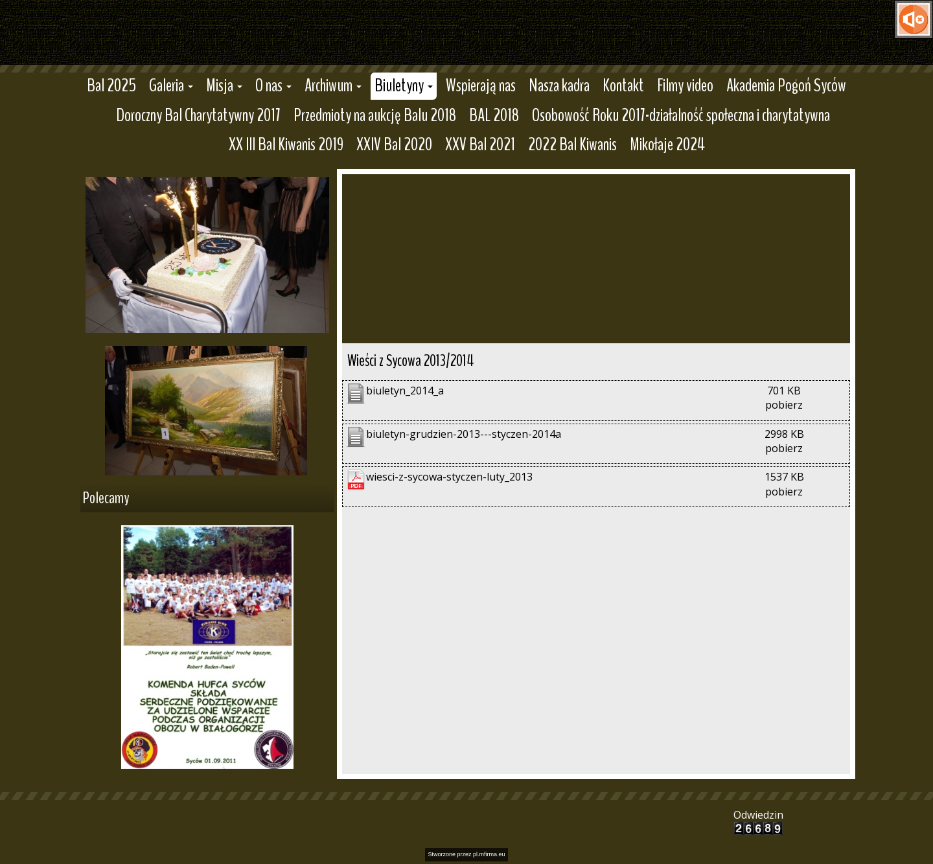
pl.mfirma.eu (489, 854)
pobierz (784, 405)
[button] (171, 86)
